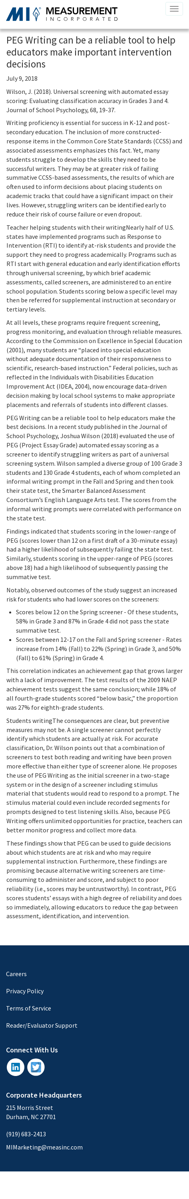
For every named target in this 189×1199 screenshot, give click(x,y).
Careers (16, 974)
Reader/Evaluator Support (42, 1025)
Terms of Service (28, 1008)
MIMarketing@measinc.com (44, 1147)
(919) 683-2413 (26, 1134)
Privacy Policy (25, 991)
